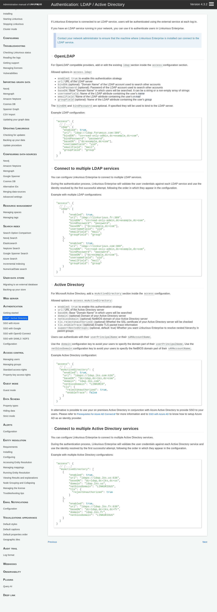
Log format (9, 555)
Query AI (8, 586)
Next (204, 594)
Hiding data (10, 407)
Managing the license (15, 488)
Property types (11, 402)
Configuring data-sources (20, 147)
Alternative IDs (11, 179)
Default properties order (17, 534)
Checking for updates (15, 128)
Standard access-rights (16, 366)
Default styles (11, 524)
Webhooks (10, 564)
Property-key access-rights (18, 371)
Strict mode (10, 412)
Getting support (12, 55)
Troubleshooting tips (15, 493)
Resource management (17, 198)
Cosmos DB (10, 97)
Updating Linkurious (16, 121)
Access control (13, 349)
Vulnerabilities (11, 66)
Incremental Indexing (15, 256)
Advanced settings (14, 189)
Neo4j (6, 81)
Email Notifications (15, 502)
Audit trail (10, 548)
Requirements (11, 443)
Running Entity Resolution (18, 469)
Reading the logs (13, 50)
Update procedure (13, 138)
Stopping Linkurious (14, 17)
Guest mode (10, 380)
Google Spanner (12, 169)
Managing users (12, 355)
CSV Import (10, 107)
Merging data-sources (16, 184)
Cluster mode (11, 22)
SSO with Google (13, 325)
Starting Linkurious (14, 12)
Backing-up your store (16, 286)
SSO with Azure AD (165, 452)
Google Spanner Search (17, 246)
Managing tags (11, 210)
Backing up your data (15, 133)
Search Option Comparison (19, 225)
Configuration (11, 340)
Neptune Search (12, 241)
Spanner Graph (12, 102)
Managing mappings (15, 464)
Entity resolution (14, 436)
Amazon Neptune (13, 91)
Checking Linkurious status (19, 45)
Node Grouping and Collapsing (21, 483)
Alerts (7, 421)
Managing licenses (14, 61)
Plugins (8, 579)
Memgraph (9, 86)
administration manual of (24, 4)
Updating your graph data (18, 112)
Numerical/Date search (16, 262)
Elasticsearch (11, 236)
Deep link (9, 595)
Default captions (12, 529)
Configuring (11, 31)
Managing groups (13, 361)
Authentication (13, 302)
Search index (11, 219)
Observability (12, 571)
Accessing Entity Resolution (19, 458)
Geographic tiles (12, 539)
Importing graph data (16, 75)
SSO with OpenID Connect (18, 330)
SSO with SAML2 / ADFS (18, 335)
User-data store (13, 270)
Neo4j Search (11, 231)
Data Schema (11, 395)
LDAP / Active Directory (17, 314)
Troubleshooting (14, 38)
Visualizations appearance (20, 517)
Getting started (12, 309)
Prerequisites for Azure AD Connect (97, 452)
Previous (53, 594)
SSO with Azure (12, 319)
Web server (10, 295)
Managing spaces (13, 205)
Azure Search (11, 251)
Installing (8, 448)
